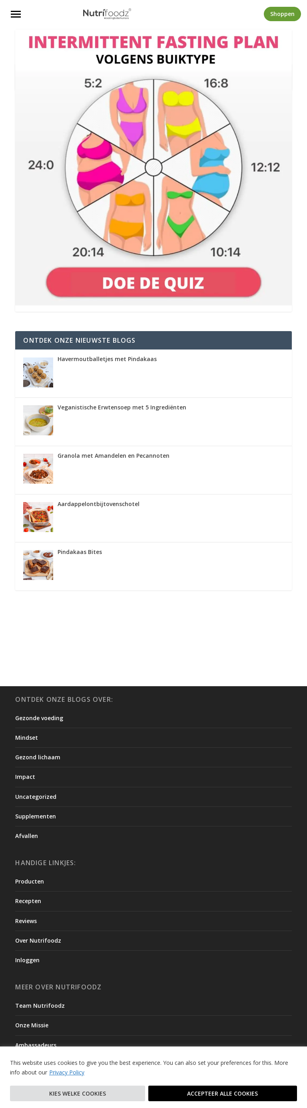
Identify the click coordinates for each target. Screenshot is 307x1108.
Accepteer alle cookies (222, 1093)
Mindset (26, 737)
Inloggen (27, 960)
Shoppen (282, 14)
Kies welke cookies (77, 1093)
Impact (25, 776)
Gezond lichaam (37, 757)
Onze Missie (31, 1025)
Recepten (28, 901)
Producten (29, 881)
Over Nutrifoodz (38, 940)
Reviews (26, 921)
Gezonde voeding (39, 718)
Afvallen (26, 836)
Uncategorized (35, 796)
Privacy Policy (66, 1072)
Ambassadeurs (35, 1045)
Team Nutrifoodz (40, 1005)
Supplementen (35, 816)
